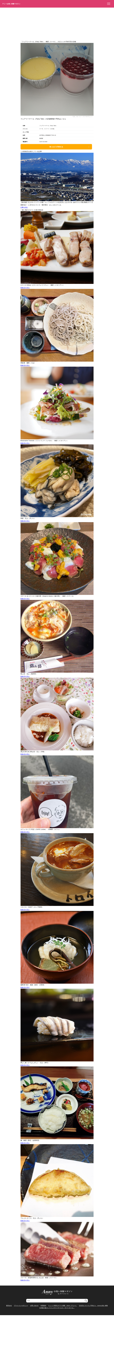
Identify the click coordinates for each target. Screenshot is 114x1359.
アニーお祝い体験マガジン (11, 4)
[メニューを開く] (108, 3)
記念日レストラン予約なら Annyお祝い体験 (93, 1305)
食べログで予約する (56, 147)
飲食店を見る (25, 287)
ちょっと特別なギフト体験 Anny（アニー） (62, 1305)
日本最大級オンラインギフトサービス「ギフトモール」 (57, 1308)
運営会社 (9, 1305)
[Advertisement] (57, 23)
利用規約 (43, 1305)
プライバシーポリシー (21, 1305)
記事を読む (24, 207)
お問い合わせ (34, 1305)
